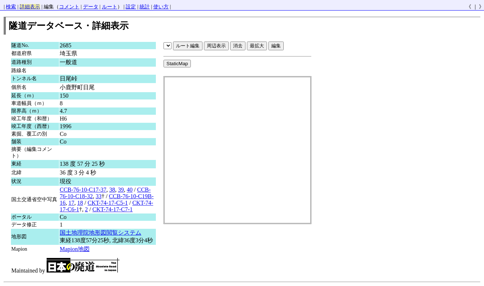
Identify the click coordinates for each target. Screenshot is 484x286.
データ (90, 6)
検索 (11, 6)
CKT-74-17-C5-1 (107, 203)
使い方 (161, 6)
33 (99, 196)
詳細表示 (30, 6)
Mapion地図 (75, 249)
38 (112, 190)
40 (130, 190)
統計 (144, 6)
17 (71, 203)
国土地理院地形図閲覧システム (100, 233)
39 (121, 190)
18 (80, 203)
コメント (69, 6)
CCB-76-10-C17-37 (83, 190)
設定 (131, 6)
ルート (109, 6)
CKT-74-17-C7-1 (113, 209)
